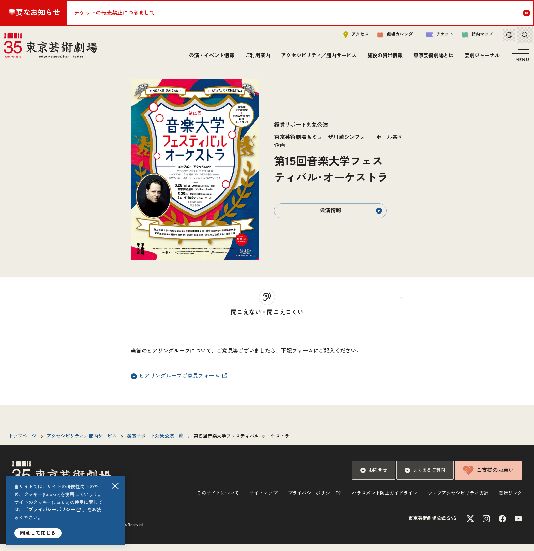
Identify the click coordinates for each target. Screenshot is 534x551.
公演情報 (351, 218)
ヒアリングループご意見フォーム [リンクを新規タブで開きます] (176, 384)
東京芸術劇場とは (432, 57)
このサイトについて (218, 501)
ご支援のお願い (488, 478)
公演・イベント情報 (210, 57)
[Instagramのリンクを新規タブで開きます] (486, 526)
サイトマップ (263, 501)
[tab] (267, 318)
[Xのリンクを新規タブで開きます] (470, 526)
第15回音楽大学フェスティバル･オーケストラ (241, 443)
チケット (434, 36)
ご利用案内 (256, 57)
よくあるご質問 (425, 478)
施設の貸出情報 (383, 57)
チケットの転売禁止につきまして (114, 13)
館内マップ (472, 36)
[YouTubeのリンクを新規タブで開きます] (518, 526)
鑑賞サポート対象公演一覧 (155, 443)
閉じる (115, 486)
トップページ (22, 443)
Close (527, 12)
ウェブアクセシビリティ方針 (458, 501)
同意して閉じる (38, 533)
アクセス (351, 36)
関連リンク (510, 501)
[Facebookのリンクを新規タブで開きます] (502, 526)
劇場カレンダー (392, 36)
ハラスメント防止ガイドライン (385, 501)
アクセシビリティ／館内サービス (317, 57)
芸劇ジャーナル (480, 57)
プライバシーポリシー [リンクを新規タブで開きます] (51, 510)
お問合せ (373, 478)
